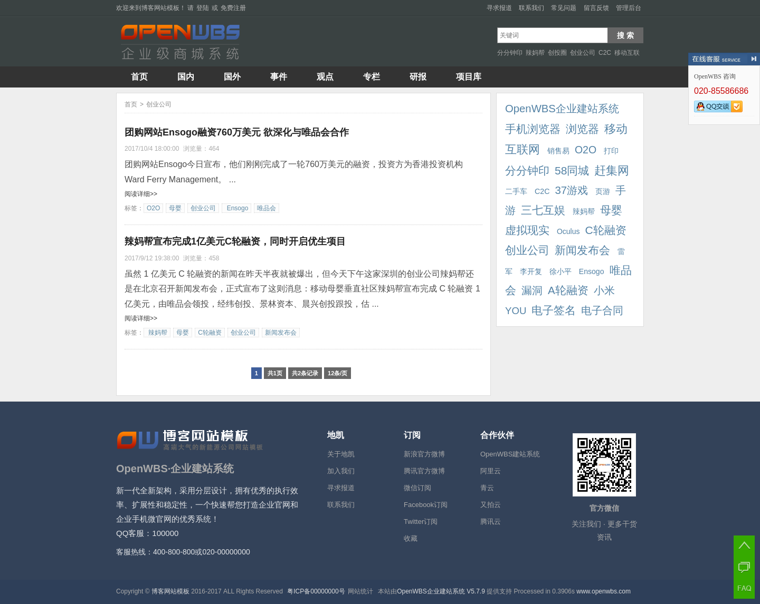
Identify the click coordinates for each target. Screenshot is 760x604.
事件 (278, 76)
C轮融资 (210, 332)
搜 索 (625, 35)
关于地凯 (341, 454)
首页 (139, 76)
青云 (487, 488)
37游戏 (571, 190)
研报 (418, 76)
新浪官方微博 (424, 454)
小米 (604, 290)
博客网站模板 (160, 8)
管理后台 (628, 8)
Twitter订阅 (421, 521)
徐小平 (559, 271)
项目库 (468, 76)
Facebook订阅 (426, 505)
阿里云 (490, 471)
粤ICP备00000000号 (316, 591)
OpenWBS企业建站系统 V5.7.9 (442, 591)
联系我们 (531, 8)
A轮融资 (568, 290)
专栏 (371, 76)
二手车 (516, 191)
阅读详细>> (141, 194)
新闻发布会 (281, 332)
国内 (185, 76)
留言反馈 (596, 8)
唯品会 (266, 208)
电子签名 (553, 310)
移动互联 (627, 52)
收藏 (410, 538)
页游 (601, 191)
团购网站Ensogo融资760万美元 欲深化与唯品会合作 (237, 132)
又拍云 (490, 505)
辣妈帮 (535, 52)
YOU (515, 310)
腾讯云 (490, 521)
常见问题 (563, 8)
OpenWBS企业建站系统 (562, 108)
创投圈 (557, 52)
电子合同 (602, 310)
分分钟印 (509, 52)
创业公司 (582, 52)
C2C (604, 52)
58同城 (572, 170)
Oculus (567, 231)
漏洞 (532, 290)
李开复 (530, 271)
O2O (153, 208)
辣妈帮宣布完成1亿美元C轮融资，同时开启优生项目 (235, 241)
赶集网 (611, 170)
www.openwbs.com (603, 591)
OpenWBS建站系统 (510, 454)
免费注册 (233, 8)
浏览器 (582, 129)
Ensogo (236, 208)
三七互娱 (543, 210)
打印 (610, 151)
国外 (232, 76)
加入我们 (341, 471)
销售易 (557, 151)
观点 (325, 76)
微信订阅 (417, 488)
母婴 (175, 208)
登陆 (202, 8)
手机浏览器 (532, 129)
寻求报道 (499, 8)
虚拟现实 (527, 230)
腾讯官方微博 (424, 471)
